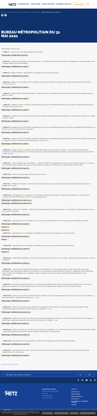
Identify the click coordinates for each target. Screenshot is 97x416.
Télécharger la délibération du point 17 (15, 236)
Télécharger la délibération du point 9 (15, 143)
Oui (81, 374)
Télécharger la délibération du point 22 (15, 301)
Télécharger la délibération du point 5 (15, 98)
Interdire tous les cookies (61, 413)
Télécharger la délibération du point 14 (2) (16, 203)
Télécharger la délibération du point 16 (15, 224)
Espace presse (75, 394)
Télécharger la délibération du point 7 (15, 121)
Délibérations (26, 12)
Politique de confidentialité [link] (88, 413)
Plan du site (75, 398)
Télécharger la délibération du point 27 (15, 355)
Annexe (4, 239)
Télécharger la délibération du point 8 (15, 132)
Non (89, 374)
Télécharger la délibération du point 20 (15, 278)
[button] (2, 15)
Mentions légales (77, 396)
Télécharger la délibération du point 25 (15, 334)
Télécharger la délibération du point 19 (15, 263)
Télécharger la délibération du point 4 (15, 87)
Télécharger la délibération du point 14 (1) (16, 200)
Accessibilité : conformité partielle (79, 402)
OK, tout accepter (47, 413)
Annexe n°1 (5, 227)
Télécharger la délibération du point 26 (15, 344)
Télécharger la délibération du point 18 (15, 248)
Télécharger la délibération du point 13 (15, 189)
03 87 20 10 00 (49, 397)
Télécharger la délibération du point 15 (15, 214)
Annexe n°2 (5, 230)
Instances (19, 12)
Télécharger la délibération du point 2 (15, 66)
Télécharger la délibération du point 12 (15, 177)
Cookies (73, 404)
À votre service (78, 4)
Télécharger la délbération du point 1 (14, 55)
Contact (74, 389)
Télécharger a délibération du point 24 (15, 323)
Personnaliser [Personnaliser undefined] (74, 413)
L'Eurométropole (10, 12)
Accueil (3, 12)
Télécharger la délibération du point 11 (15, 168)
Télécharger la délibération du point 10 (15, 157)
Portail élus (75, 391)
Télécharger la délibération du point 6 (15, 110)
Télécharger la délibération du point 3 (15, 76)
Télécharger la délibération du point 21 (15, 289)
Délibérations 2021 (35, 12)
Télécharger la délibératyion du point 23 (15, 312)
